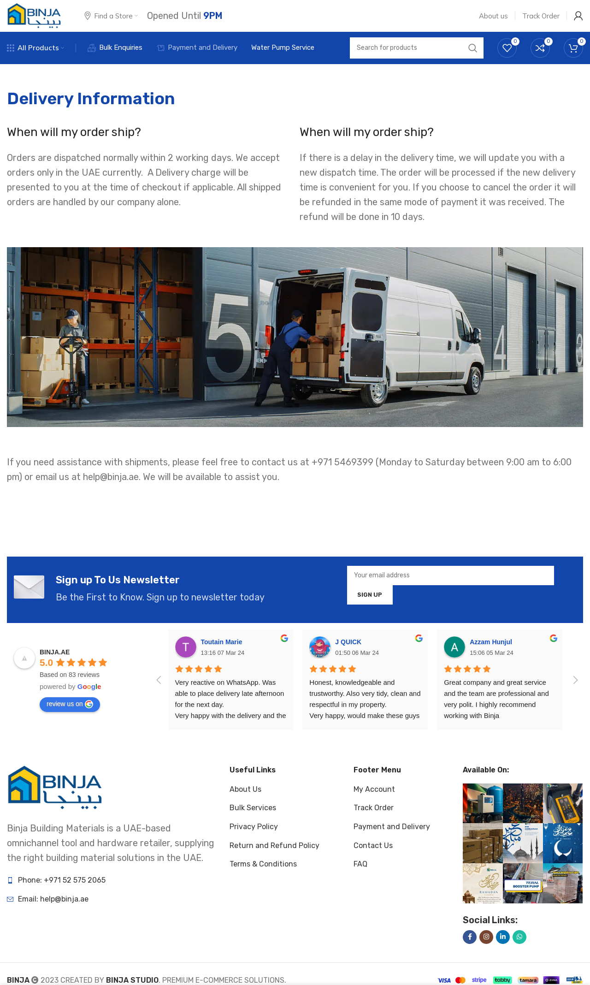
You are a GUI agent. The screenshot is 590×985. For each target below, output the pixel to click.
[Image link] (55, 801)
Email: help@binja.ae (53, 913)
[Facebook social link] (470, 951)
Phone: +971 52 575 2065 (62, 894)
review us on (70, 718)
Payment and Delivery (392, 841)
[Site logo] (34, 22)
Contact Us (373, 859)
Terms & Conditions (263, 878)
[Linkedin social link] (503, 951)
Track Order (374, 822)
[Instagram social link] (486, 951)
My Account (374, 803)
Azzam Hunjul (491, 656)
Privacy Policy (254, 841)
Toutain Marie (221, 656)
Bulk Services (253, 822)
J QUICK (348, 656)
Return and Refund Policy (274, 859)
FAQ (360, 878)
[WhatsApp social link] (519, 951)
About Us (245, 803)
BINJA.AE (55, 666)
